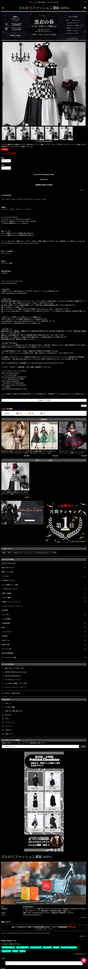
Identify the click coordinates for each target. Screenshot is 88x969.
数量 (2, 165)
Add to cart (44, 179)
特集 (3, 627)
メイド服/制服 (6, 619)
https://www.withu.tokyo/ (9, 283)
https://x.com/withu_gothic (9, 373)
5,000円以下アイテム (8, 580)
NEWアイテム (6, 640)
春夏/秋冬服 (5, 644)
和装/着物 (5, 610)
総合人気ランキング (8, 567)
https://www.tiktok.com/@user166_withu (14, 389)
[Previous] (2, 84)
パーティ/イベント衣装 (9, 657)
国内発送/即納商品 (7, 653)
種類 (2, 158)
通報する (84, 405)
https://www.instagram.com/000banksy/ (14, 293)
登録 (83, 746)
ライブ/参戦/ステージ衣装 (10, 584)
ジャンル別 (5, 576)
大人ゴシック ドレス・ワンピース (12, 606)
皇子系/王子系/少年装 (8, 563)
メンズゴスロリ (6, 632)
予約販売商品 (6, 623)
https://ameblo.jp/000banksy (10, 381)
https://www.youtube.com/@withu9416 (13, 385)
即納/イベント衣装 (7, 572)
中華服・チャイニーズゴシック (11, 602)
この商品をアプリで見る (44, 400)
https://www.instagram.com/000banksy (13, 377)
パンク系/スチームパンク (9, 589)
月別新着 (4, 636)
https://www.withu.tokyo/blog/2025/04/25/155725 (47, 363)
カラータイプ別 (6, 649)
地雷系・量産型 (6, 593)
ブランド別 (5, 614)
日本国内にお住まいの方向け (44, 185)
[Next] (86, 84)
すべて (7, 413)
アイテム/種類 (6, 597)
